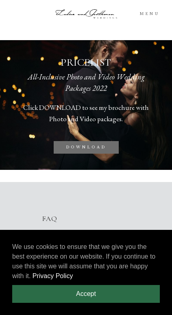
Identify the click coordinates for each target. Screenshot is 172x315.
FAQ (49, 218)
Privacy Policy (53, 275)
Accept (86, 293)
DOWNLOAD (86, 147)
